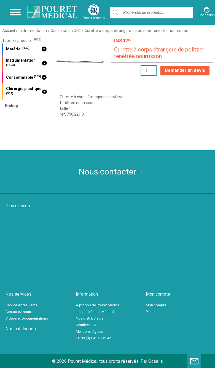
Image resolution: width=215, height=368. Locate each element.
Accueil (8, 30)
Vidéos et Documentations (27, 318)
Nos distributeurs (89, 318)
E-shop (11, 105)
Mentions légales (89, 331)
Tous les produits (21, 40)
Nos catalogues (21, 328)
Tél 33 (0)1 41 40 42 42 (93, 338)
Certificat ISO (86, 325)
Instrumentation (33, 30)
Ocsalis (155, 361)
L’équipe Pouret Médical (95, 312)
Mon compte (156, 305)
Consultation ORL (66, 30)
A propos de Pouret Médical (98, 305)
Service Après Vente (21, 305)
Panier (150, 312)
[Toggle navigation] (15, 12)
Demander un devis (185, 70)
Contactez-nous (18, 312)
